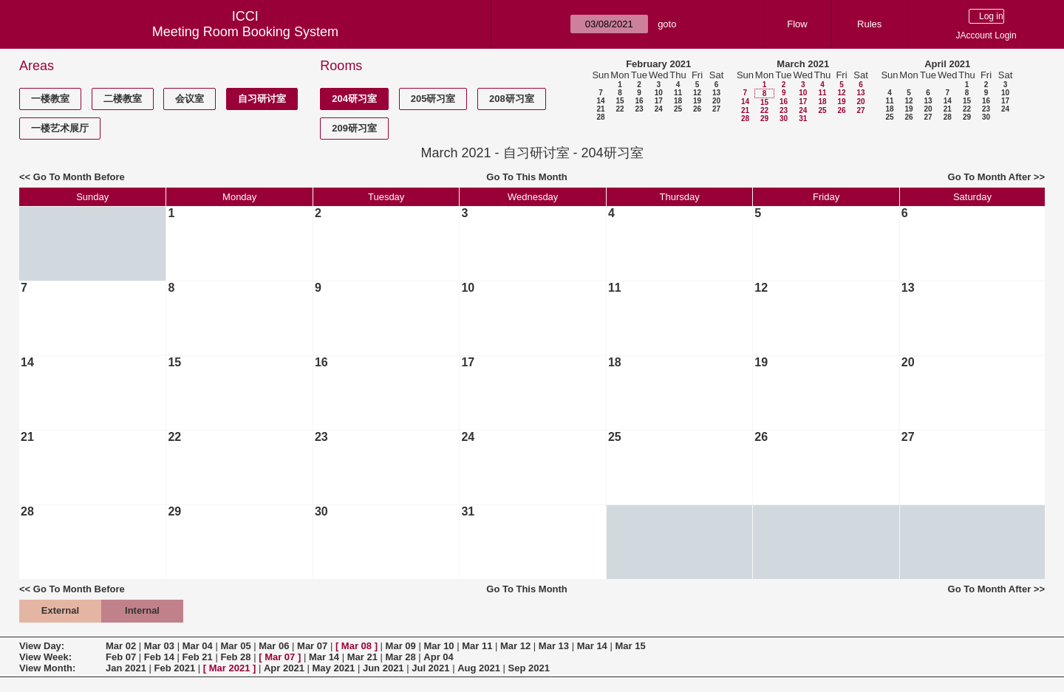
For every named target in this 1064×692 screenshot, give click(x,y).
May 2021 (334, 668)
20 (716, 101)
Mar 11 (477, 645)
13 (716, 93)
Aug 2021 (478, 668)
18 (678, 101)
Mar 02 (121, 645)
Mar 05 (235, 645)
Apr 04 (438, 656)
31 (803, 118)
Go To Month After (989, 176)
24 (659, 109)
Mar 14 (592, 645)
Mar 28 (401, 656)
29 (764, 118)
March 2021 (803, 63)
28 (600, 117)
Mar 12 (515, 645)
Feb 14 (159, 656)
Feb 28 (235, 656)
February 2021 (658, 63)
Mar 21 (362, 656)
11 (678, 93)
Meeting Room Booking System (245, 31)
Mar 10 (438, 645)
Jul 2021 (430, 668)
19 (697, 101)
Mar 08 (356, 645)
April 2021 (947, 63)
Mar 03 (159, 645)
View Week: (45, 656)
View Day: (41, 645)
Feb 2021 (175, 668)
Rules (869, 24)
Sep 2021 (529, 668)
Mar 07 (312, 645)
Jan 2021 (126, 668)
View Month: (47, 668)
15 (619, 101)
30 (784, 118)
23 (639, 109)
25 (678, 109)
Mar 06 (274, 645)
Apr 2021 (284, 668)
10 (659, 93)
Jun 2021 (383, 668)
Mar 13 (554, 645)
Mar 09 (401, 645)
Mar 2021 (229, 668)
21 (600, 109)
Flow (797, 24)
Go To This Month (526, 176)
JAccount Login (986, 35)
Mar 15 (630, 645)
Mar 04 (198, 645)
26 (697, 109)
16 (639, 101)
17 (659, 101)
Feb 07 (121, 656)
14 (600, 101)
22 (619, 109)
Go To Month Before (79, 176)
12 (697, 93)
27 (716, 109)
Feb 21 (198, 656)
